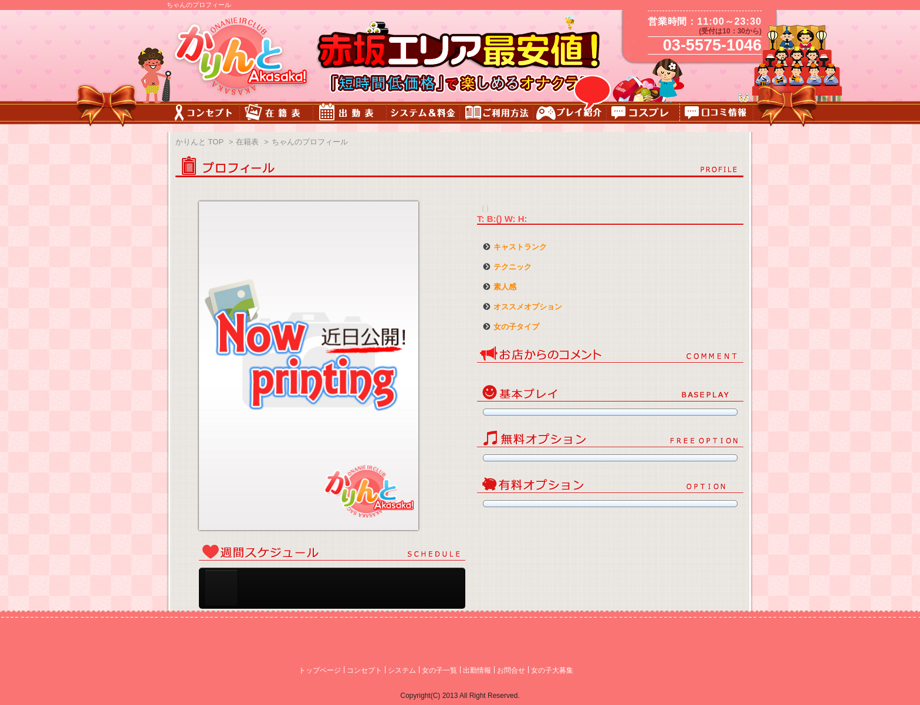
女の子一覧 (439, 670)
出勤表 (350, 114)
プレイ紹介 (570, 114)
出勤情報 (477, 670)
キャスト (276, 114)
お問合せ (511, 670)
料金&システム (423, 114)
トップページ (320, 670)
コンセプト (203, 114)
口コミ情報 (716, 114)
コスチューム (643, 114)
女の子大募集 (552, 670)
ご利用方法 (496, 114)
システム (402, 670)
